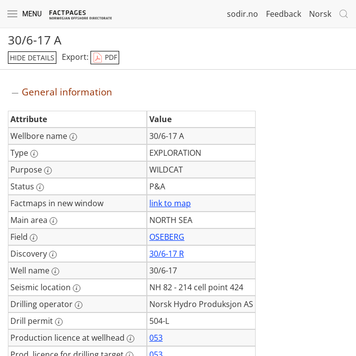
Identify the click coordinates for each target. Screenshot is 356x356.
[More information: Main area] (53, 221)
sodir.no (242, 13)
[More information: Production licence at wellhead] (130, 339)
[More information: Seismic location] (77, 288)
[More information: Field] (34, 238)
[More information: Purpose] (48, 171)
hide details (32, 57)
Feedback (283, 13)
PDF (104, 57)
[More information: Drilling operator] (79, 305)
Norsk (320, 13)
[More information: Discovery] (53, 255)
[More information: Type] (34, 154)
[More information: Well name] (55, 271)
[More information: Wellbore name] (73, 137)
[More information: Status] (40, 187)
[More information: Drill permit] (59, 322)
